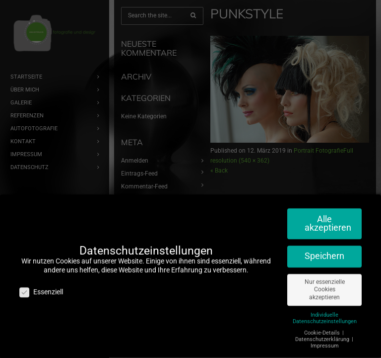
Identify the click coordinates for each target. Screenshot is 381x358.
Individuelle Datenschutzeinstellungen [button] (325, 313)
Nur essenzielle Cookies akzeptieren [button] (325, 285)
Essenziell (41, 288)
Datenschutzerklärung (323, 335)
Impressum (325, 341)
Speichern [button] (324, 252)
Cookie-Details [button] (322, 328)
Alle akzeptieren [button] (328, 219)
